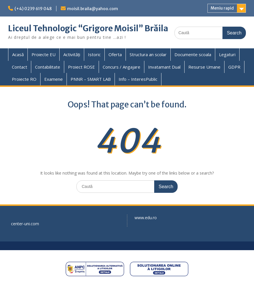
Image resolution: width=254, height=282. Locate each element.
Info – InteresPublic (138, 79)
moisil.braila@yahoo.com (92, 8)
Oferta (115, 54)
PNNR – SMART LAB (91, 79)
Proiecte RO (24, 79)
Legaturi (227, 54)
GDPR (234, 67)
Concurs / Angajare (121, 67)
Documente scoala (192, 54)
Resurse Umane (204, 67)
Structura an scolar (148, 54)
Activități (71, 54)
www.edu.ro (146, 217)
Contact (19, 67)
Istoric (94, 54)
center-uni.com (25, 223)
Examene (53, 79)
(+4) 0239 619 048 (33, 8)
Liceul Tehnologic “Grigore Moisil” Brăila (88, 28)
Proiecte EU (44, 54)
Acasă (18, 54)
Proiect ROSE (81, 67)
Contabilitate (47, 67)
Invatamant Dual (164, 67)
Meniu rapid (222, 8)
